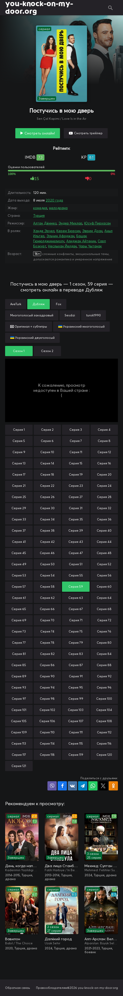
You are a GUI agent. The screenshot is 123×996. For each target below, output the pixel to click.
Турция (39, 215)
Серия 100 (104, 699)
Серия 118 (47, 755)
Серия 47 (76, 553)
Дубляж (38, 304)
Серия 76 (104, 631)
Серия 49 (18, 564)
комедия (40, 208)
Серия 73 (19, 631)
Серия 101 (18, 710)
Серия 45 (18, 553)
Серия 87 (76, 665)
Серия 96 (104, 687)
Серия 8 (104, 441)
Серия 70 (47, 620)
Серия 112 (104, 732)
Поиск (110, 7)
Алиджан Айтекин (81, 241)
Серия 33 (19, 519)
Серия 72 (104, 620)
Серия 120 (104, 755)
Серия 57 (19, 586)
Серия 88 (104, 665)
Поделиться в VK (72, 785)
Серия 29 (18, 508)
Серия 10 (47, 452)
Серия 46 (47, 553)
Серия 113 (18, 743)
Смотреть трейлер (88, 133)
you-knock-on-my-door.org (39, 7)
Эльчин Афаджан (60, 236)
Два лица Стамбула (61, 866)
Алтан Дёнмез (45, 223)
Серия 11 (75, 452)
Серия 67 (76, 609)
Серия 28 (104, 497)
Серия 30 (47, 508)
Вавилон (12, 939)
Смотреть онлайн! (39, 133)
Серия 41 (19, 542)
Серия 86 (47, 665)
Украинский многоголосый (81, 326)
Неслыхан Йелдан (62, 246)
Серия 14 (47, 463)
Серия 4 (104, 430)
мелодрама (58, 208)
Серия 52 (104, 564)
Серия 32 (104, 508)
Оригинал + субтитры (28, 326)
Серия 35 (76, 519)
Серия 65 (18, 609)
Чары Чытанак (90, 246)
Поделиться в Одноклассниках (113, 785)
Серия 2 (47, 430)
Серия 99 (75, 699)
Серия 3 (75, 430)
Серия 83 (75, 654)
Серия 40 (104, 530)
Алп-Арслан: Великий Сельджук (101, 939)
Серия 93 (18, 687)
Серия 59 (75, 586)
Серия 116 (104, 743)
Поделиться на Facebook (62, 785)
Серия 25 (19, 497)
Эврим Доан (92, 231)
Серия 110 (47, 732)
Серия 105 (19, 721)
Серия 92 (104, 676)
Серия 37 (19, 530)
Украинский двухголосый (32, 338)
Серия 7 (76, 441)
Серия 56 (104, 575)
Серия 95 (75, 687)
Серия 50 (47, 564)
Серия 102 (47, 710)
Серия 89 (18, 676)
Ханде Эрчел (44, 231)
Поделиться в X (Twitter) (103, 785)
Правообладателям (51, 988)
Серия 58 (47, 586)
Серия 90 (47, 676)
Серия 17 (19, 474)
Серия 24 (104, 486)
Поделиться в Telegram (82, 785)
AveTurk (15, 304)
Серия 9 (19, 452)
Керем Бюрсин (68, 231)
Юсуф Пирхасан (97, 223)
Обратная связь (17, 988)
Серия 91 (76, 676)
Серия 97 (19, 699)
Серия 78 (47, 642)
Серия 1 (19, 430)
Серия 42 (47, 542)
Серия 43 (75, 542)
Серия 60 (104, 586)
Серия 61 (19, 598)
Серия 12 (104, 452)
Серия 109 (19, 732)
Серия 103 (75, 710)
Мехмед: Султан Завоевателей (101, 866)
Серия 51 (75, 564)
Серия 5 (19, 441)
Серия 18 (47, 474)
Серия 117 (19, 755)
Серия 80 (104, 642)
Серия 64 (104, 598)
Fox (58, 304)
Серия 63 (75, 598)
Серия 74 (47, 631)
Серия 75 (76, 631)
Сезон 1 (18, 351)
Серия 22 (47, 486)
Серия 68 (104, 609)
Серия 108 (104, 721)
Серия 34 (47, 519)
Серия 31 (75, 508)
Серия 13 (19, 463)
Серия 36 (104, 519)
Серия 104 (104, 710)
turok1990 (93, 315)
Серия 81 (19, 654)
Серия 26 (47, 497)
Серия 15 (75, 463)
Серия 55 (76, 575)
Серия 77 (19, 642)
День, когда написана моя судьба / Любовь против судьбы (22, 866)
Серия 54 (47, 575)
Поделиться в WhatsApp (92, 785)
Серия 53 (19, 575)
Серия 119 (75, 755)
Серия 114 (47, 743)
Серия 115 (75, 743)
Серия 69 (18, 620)
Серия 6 (47, 441)
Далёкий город (58, 939)
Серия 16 (104, 463)
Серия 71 (75, 620)
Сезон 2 (47, 351)
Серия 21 (19, 486)
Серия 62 (47, 598)
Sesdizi (70, 315)
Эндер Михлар (70, 223)
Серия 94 (47, 687)
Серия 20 (104, 474)
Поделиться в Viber (52, 785)
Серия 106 (47, 721)
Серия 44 (104, 542)
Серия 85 (18, 665)
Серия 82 (47, 654)
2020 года (54, 200)
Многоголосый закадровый (31, 315)
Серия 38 (47, 530)
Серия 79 (76, 642)
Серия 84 (104, 654)
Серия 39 (75, 530)
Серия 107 (75, 721)
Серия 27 (76, 497)
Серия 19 (76, 474)
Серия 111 (76, 732)
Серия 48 (104, 553)
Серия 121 (18, 766)
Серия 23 (76, 486)
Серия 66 (47, 609)
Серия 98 (47, 699)
